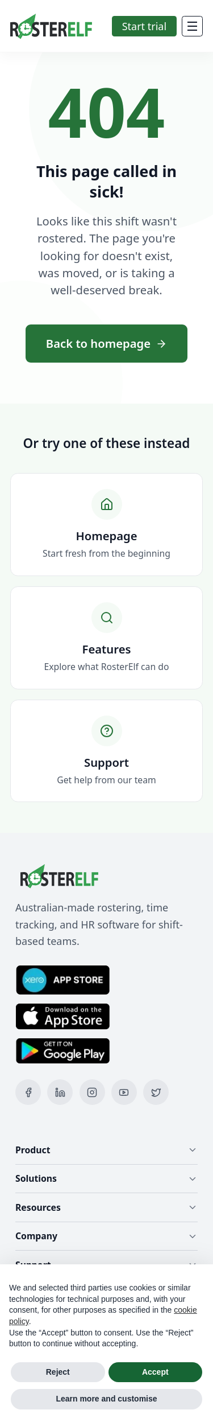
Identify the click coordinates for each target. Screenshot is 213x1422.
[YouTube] (124, 1092)
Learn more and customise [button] (106, 1398)
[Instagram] (92, 1092)
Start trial (144, 26)
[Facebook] (28, 1092)
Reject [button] (58, 1371)
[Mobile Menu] (192, 26)
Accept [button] (155, 1371)
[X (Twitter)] (156, 1092)
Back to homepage (106, 343)
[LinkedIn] (60, 1092)
